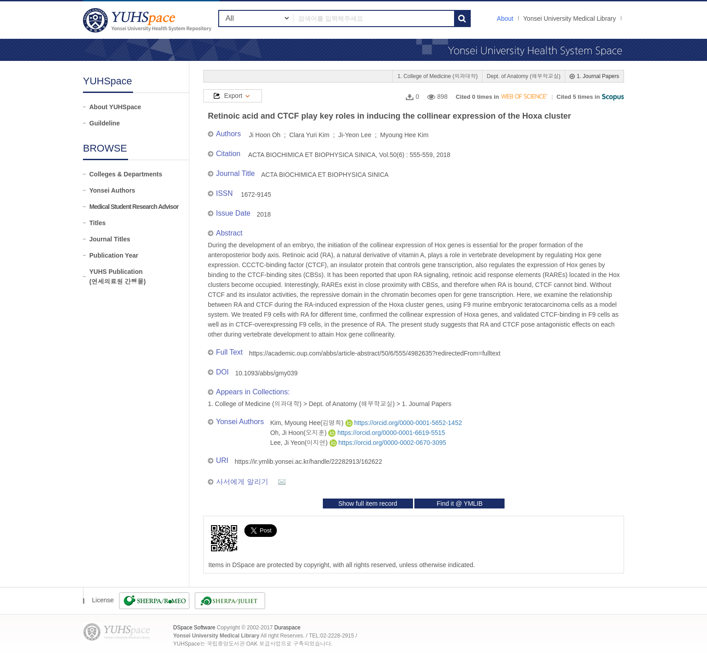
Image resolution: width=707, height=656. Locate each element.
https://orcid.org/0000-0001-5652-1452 (403, 422)
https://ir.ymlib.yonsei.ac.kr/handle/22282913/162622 (308, 461)
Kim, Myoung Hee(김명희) (307, 422)
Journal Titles (109, 239)
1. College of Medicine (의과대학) (437, 76)
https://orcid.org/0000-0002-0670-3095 (388, 442)
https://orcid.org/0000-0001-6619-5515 (386, 432)
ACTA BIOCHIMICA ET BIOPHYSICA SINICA (325, 174)
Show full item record (367, 503)
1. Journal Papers (598, 76)
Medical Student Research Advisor (134, 206)
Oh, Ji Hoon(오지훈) (299, 432)
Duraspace (287, 627)
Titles (97, 222)
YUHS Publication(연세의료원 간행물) (117, 276)
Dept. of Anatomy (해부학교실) (523, 76)
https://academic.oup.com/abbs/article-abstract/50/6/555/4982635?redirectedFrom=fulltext (374, 353)
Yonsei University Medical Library (569, 18)
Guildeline (104, 123)
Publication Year (113, 255)
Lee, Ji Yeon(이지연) (300, 442)
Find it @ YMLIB (459, 503)
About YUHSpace (115, 107)
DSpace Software (194, 627)
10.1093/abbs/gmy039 (266, 373)
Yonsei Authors (112, 190)
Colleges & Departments (125, 174)
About (505, 18)
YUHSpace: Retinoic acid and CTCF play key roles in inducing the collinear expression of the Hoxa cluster (148, 20)
